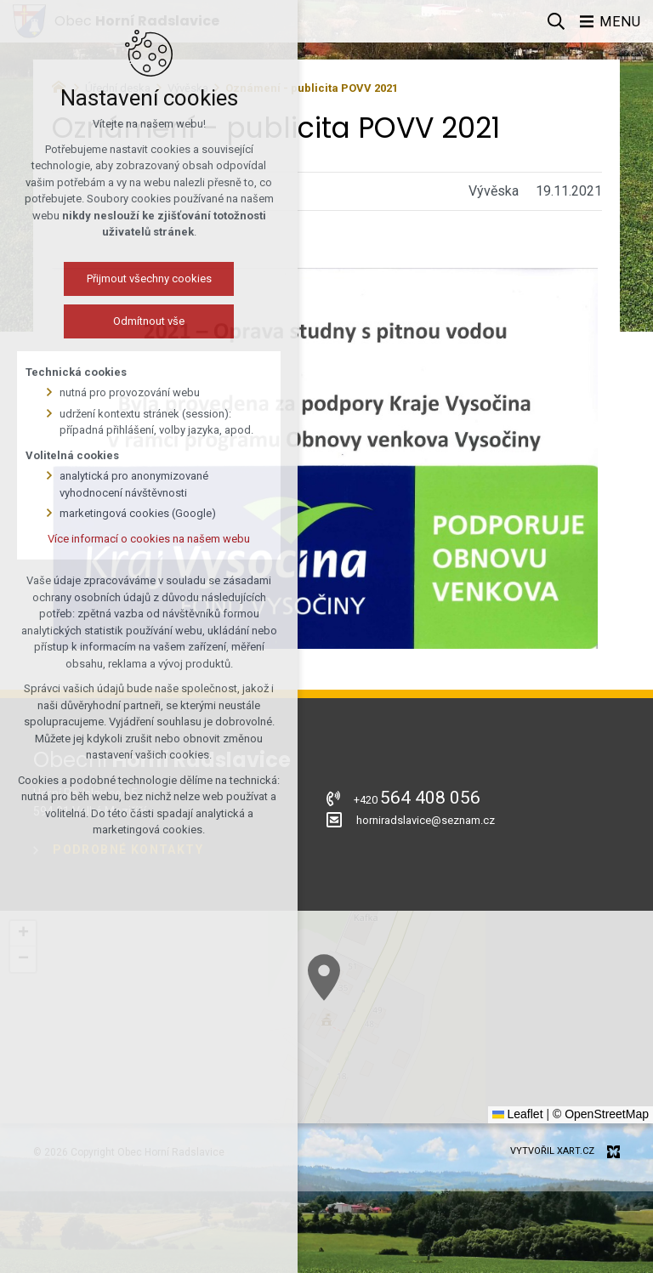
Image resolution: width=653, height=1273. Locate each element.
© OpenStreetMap (601, 1114)
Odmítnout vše (134, 321)
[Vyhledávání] (555, 21)
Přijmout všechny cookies (133, 278)
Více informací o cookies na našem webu (134, 538)
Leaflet (517, 1114)
